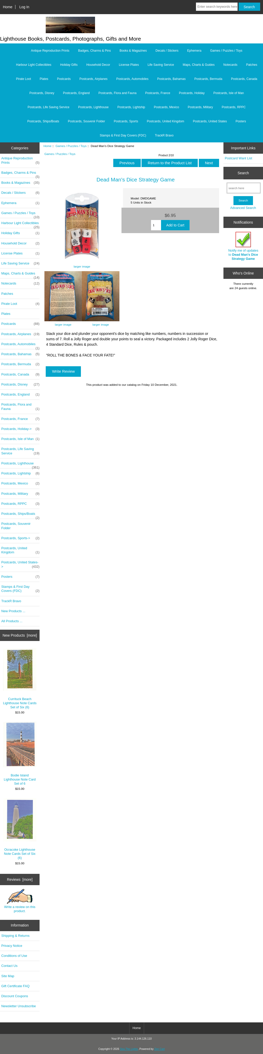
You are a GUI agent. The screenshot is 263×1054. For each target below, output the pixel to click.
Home (7, 7)
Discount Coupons (14, 996)
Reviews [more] (20, 879)
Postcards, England (76, 93)
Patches (251, 65)
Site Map (7, 976)
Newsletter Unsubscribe (18, 1006)
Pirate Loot (23, 79)
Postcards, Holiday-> (20, 429)
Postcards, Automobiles (132, 79)
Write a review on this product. (19, 901)
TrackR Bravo (164, 135)
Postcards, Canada (244, 79)
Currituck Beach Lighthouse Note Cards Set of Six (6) (20, 678)
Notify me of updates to (243, 246)
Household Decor (98, 65)
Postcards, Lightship (131, 107)
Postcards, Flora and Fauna (117, 93)
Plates (44, 79)
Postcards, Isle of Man (228, 93)
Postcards (64, 79)
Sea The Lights (129, 1049)
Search (243, 173)
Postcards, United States (210, 121)
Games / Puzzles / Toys (71, 146)
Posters (241, 121)
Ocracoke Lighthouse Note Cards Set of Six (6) (20, 829)
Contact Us (9, 966)
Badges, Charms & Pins (94, 50)
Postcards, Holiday (192, 93)
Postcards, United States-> (20, 564)
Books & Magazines (133, 50)
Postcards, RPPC (234, 107)
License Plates (129, 65)
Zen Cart (159, 1049)
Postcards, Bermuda (208, 79)
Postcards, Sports (126, 121)
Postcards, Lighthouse (93, 107)
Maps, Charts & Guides (198, 65)
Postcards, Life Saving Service (48, 107)
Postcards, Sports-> (20, 538)
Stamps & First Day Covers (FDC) (123, 135)
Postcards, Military (200, 107)
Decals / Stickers (166, 50)
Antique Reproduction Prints (50, 50)
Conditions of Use (14, 956)
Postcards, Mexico (166, 107)
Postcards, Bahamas (171, 79)
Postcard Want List (238, 158)
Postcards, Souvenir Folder (86, 121)
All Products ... (11, 621)
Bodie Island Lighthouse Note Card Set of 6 (20, 753)
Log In (24, 7)
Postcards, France (157, 93)
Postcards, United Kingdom (165, 121)
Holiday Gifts (69, 65)
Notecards (230, 65)
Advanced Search (243, 208)
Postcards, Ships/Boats (43, 121)
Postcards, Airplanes (93, 79)
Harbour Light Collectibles (33, 65)
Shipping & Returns (15, 936)
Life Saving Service (161, 65)
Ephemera (194, 50)
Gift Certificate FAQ (15, 986)
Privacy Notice (11, 946)
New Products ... (13, 611)
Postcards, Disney (42, 93)
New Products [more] (20, 635)
